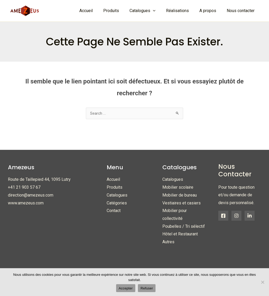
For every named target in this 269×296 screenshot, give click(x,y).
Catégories (117, 203)
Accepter (126, 288)
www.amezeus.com (26, 203)
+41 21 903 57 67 (24, 187)
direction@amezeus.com (30, 195)
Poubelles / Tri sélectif (183, 226)
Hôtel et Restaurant (180, 234)
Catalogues (117, 195)
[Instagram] (236, 216)
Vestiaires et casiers (181, 203)
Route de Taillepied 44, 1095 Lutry (39, 179)
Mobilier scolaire (177, 187)
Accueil (113, 179)
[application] (160, 11)
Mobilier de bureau (179, 195)
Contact (114, 210)
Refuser (147, 288)
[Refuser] (262, 282)
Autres (168, 242)
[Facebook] (223, 216)
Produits (114, 187)
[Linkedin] (250, 216)
